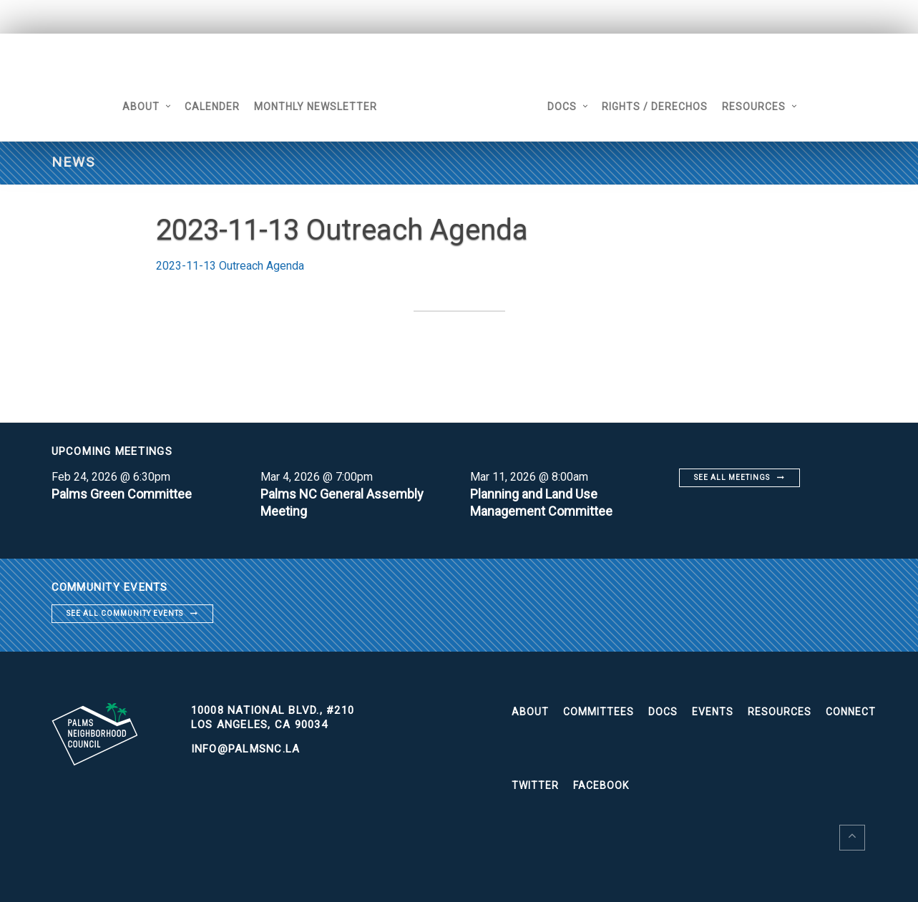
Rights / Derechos (655, 106)
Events (712, 711)
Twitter (535, 785)
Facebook (601, 785)
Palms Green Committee (122, 493)
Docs (562, 106)
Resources (754, 106)
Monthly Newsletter (315, 106)
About (141, 106)
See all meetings (732, 477)
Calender (212, 106)
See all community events (125, 613)
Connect (851, 711)
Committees (598, 711)
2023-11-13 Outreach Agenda (230, 266)
